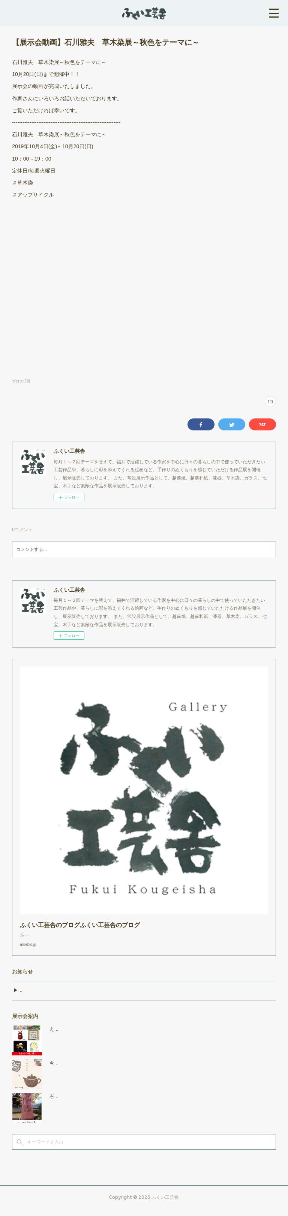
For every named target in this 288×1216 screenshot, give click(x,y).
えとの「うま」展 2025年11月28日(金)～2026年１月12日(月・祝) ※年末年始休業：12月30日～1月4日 (158, 1036)
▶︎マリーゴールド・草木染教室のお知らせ (56, 997)
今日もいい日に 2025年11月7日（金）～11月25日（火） (110, 1070)
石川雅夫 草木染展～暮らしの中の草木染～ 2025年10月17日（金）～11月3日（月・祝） (144, 1104)
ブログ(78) (21, 381)
